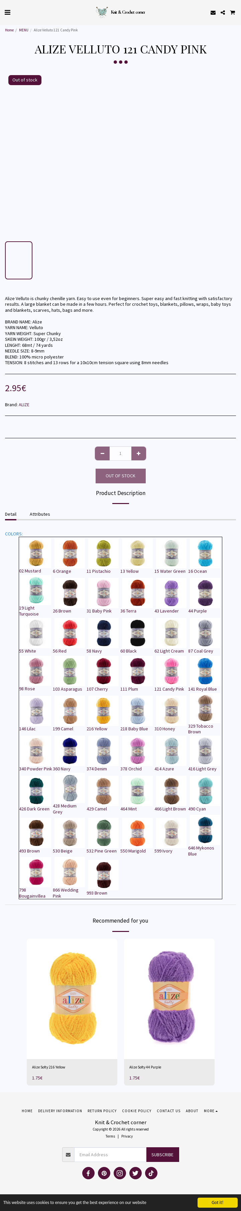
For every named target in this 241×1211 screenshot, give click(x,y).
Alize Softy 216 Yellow (48, 1067)
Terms (110, 1136)
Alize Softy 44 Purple (145, 1067)
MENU (23, 30)
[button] (7, 12)
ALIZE (24, 405)
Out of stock (120, 476)
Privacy (127, 1136)
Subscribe (162, 1155)
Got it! (217, 1202)
